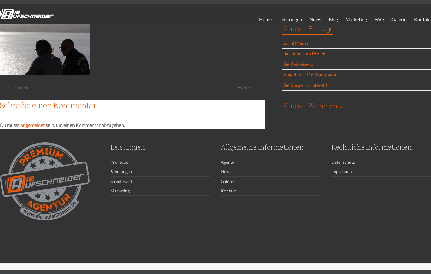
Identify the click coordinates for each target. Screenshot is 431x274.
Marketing (356, 19)
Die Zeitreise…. (297, 64)
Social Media (295, 43)
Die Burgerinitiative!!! (304, 85)
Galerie (398, 19)
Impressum (341, 171)
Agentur (228, 162)
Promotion (120, 162)
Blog (333, 19)
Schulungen (121, 171)
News (315, 19)
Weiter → (248, 87)
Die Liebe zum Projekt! (305, 53)
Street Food (121, 181)
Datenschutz (343, 162)
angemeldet (33, 125)
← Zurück (18, 87)
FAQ (379, 19)
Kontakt (422, 19)
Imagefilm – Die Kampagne (309, 74)
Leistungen (290, 19)
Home (265, 19)
